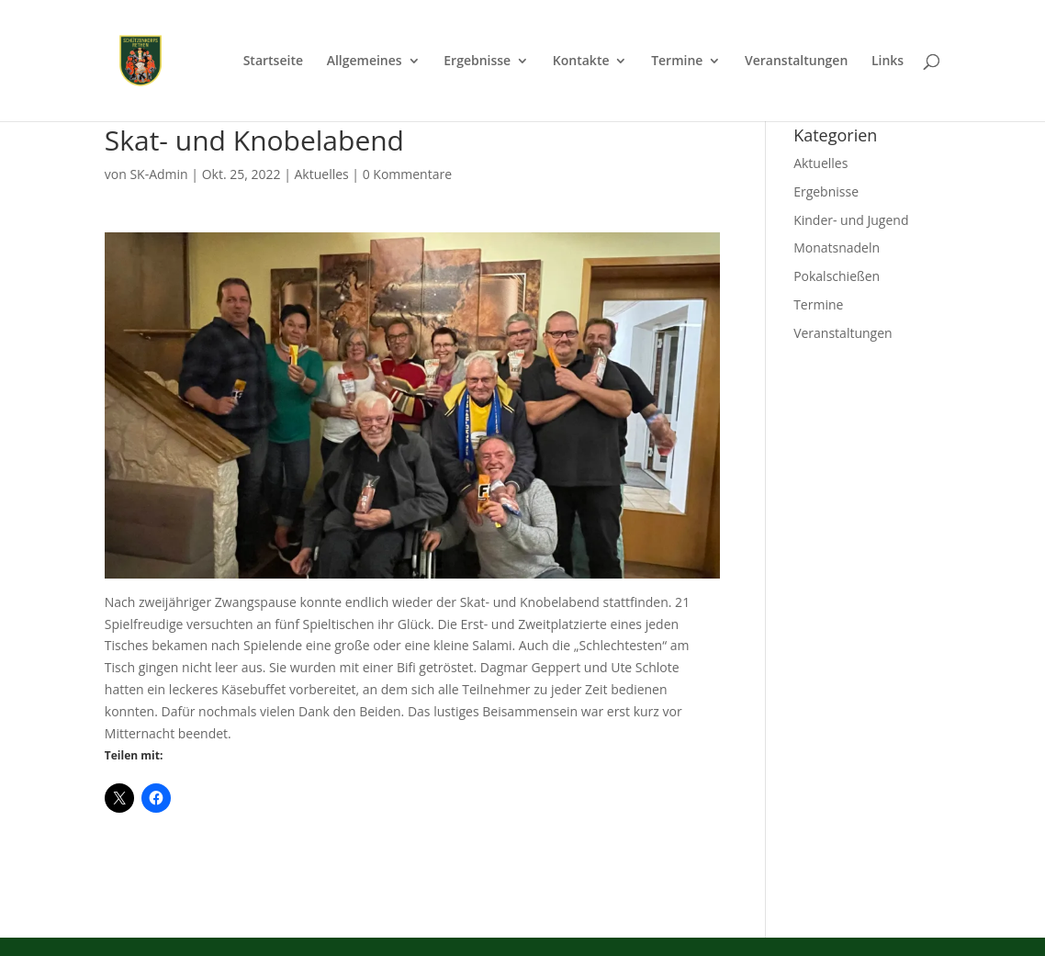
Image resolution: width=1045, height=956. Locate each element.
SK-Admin (158, 174)
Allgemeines (364, 61)
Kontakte (581, 61)
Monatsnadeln (836, 247)
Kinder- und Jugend (850, 220)
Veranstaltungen (796, 61)
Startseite (273, 61)
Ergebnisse (477, 61)
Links (887, 61)
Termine (676, 61)
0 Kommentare (407, 174)
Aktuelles (321, 174)
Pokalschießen (836, 276)
